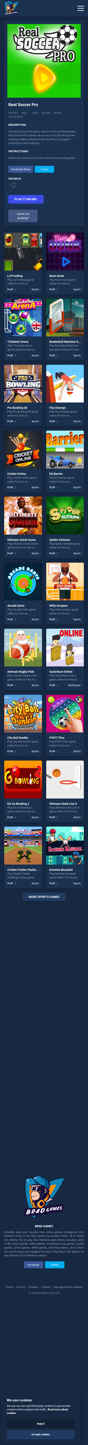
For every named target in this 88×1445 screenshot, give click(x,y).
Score (46, 112)
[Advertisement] (44, 1035)
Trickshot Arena (17, 341)
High (35, 112)
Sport (58, 112)
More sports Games (44, 896)
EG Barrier (56, 473)
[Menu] (81, 8)
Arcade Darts (15, 605)
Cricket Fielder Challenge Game (28, 869)
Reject (41, 1423)
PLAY (10, 289)
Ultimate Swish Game (21, 539)
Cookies (33, 1287)
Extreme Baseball (61, 869)
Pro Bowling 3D (17, 407)
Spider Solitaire (59, 539)
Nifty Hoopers (58, 605)
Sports (13, 112)
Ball (25, 112)
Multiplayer (74, 685)
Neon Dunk (56, 276)
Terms (10, 1287)
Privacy (21, 1287)
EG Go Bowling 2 (18, 803)
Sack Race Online (61, 671)
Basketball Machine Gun (65, 341)
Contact (46, 1287)
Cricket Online (16, 473)
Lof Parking (15, 276)
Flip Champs (57, 407)
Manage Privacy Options (68, 1287)
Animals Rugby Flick (20, 671)
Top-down (15, 116)
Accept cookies (40, 1434)
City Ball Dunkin (17, 737)
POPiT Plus (56, 737)
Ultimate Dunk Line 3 (63, 803)
